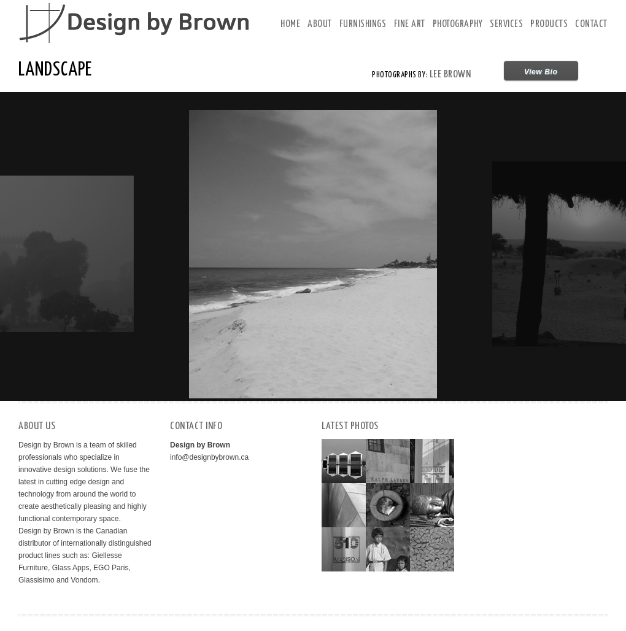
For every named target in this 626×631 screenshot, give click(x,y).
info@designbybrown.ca (209, 457)
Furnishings (363, 24)
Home (290, 24)
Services (506, 24)
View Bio (540, 72)
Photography (458, 24)
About (319, 24)
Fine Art (409, 24)
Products (549, 24)
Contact (591, 24)
